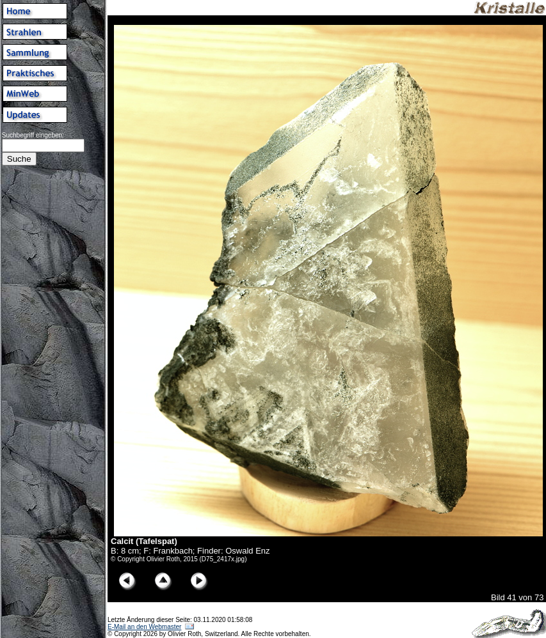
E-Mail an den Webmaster (144, 626)
